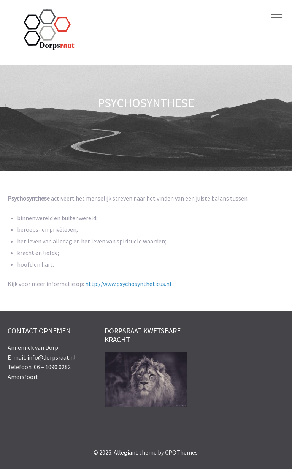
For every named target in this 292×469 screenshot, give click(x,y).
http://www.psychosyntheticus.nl (128, 283)
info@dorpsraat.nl (51, 357)
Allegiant (126, 452)
